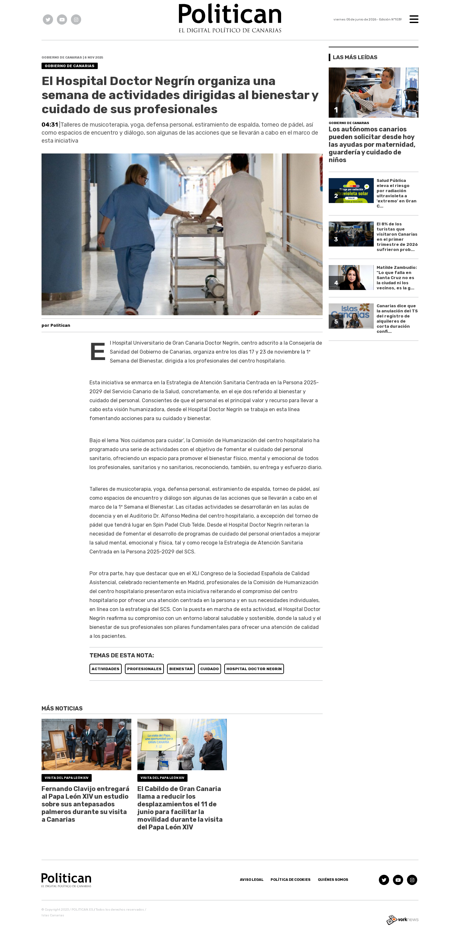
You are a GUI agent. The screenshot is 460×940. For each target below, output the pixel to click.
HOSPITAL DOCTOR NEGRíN (254, 669)
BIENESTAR (181, 669)
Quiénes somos (333, 880)
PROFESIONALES (144, 669)
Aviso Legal (252, 880)
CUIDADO (209, 669)
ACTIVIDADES (105, 669)
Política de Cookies (290, 880)
